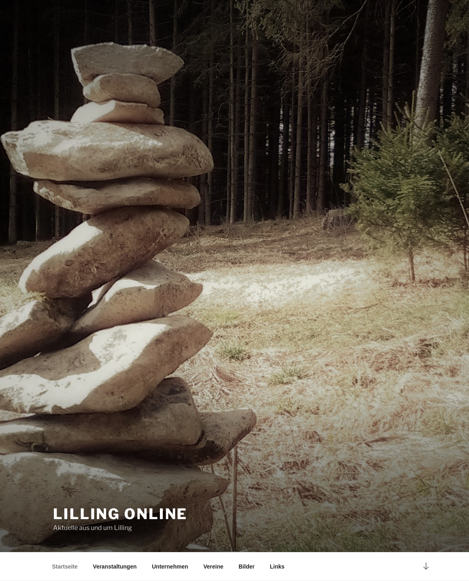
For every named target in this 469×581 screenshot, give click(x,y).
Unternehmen (170, 566)
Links (277, 566)
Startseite (65, 566)
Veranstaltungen (115, 566)
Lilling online (120, 514)
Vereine (213, 566)
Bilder (247, 566)
